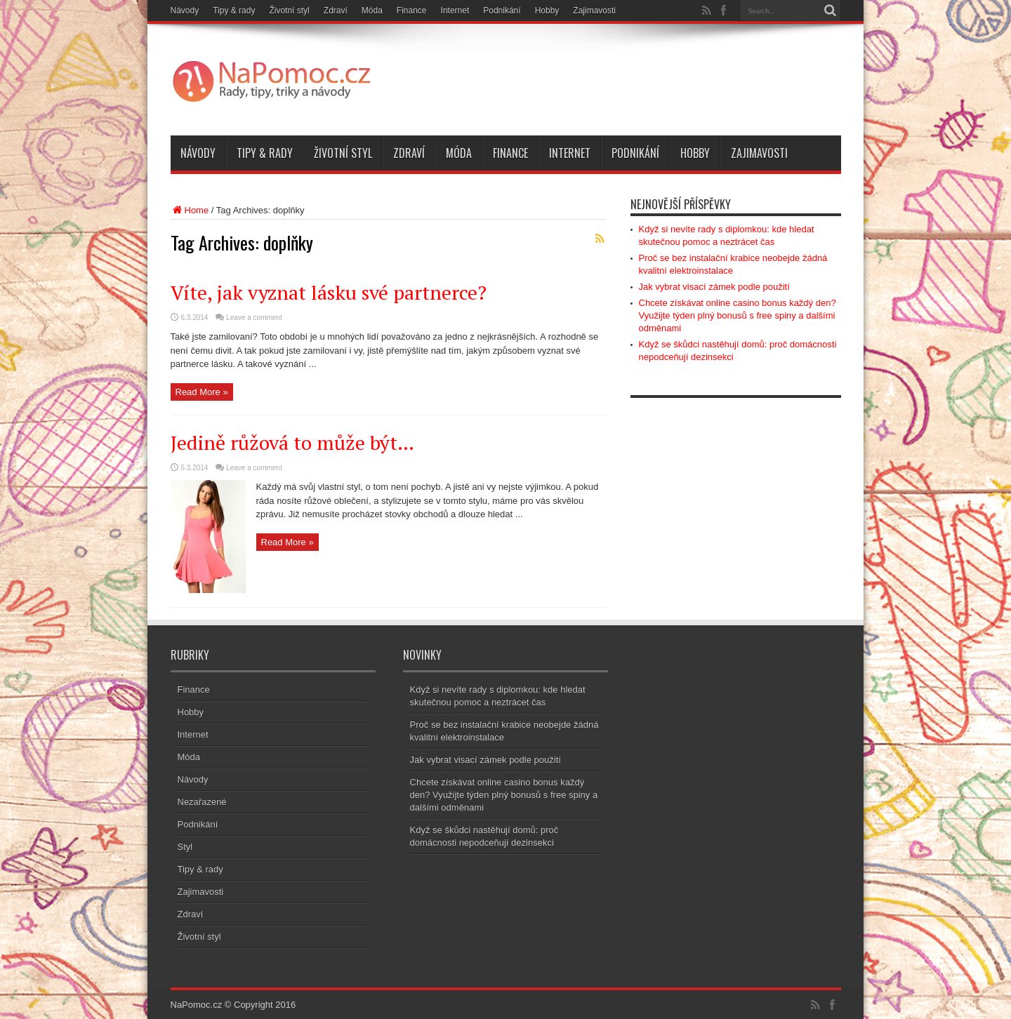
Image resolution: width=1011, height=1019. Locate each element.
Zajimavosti (594, 10)
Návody (185, 10)
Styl (185, 846)
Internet (455, 10)
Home (190, 210)
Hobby (547, 10)
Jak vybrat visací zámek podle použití (714, 286)
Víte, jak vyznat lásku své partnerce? (329, 292)
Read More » (202, 392)
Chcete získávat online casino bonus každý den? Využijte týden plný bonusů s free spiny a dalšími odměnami (737, 315)
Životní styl (289, 10)
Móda (372, 10)
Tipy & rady (234, 10)
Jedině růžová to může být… (292, 442)
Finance (412, 10)
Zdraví (336, 10)
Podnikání (501, 10)
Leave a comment (254, 317)
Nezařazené (202, 802)
